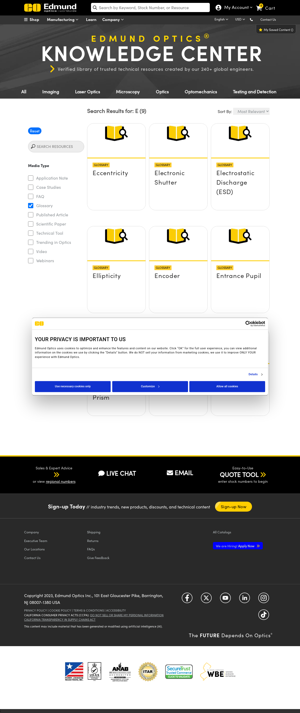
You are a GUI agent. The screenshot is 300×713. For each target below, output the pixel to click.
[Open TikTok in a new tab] (264, 616)
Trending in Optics (53, 242)
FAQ (40, 196)
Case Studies (48, 187)
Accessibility (116, 610)
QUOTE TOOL (239, 474)
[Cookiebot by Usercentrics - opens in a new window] (242, 323)
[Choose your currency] (241, 19)
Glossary (44, 205)
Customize (150, 386)
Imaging (50, 92)
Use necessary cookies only (72, 386)
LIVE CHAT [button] (117, 473)
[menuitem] (37, 19)
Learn (91, 19)
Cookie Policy (60, 610)
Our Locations (34, 549)
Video (41, 251)
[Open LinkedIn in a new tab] (244, 600)
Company (114, 20)
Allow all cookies (227, 386)
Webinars (45, 260)
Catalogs (222, 532)
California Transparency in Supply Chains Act (59, 619)
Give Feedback (98, 557)
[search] (150, 7)
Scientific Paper (51, 224)
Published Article (52, 214)
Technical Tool (49, 233)
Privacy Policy (35, 610)
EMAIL (180, 472)
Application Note (52, 178)
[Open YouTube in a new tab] (225, 600)
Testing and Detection (254, 92)
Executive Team (35, 540)
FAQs (91, 549)
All (23, 92)
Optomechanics (201, 92)
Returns (93, 540)
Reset (35, 130)
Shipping (93, 532)
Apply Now (235, 546)
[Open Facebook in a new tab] (187, 600)
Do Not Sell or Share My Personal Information (127, 615)
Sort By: (225, 111)
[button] (256, 19)
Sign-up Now (233, 506)
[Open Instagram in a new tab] (264, 600)
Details (253, 374)
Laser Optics (87, 92)
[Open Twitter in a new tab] (206, 600)
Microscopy (128, 92)
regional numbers (61, 481)
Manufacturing (64, 20)
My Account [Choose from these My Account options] (236, 8)
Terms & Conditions (88, 610)
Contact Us (268, 19)
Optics (162, 92)
